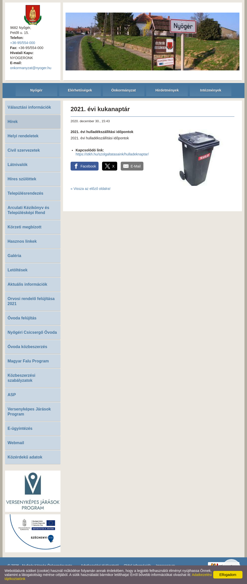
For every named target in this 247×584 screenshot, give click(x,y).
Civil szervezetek (24, 150)
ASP (12, 395)
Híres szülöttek (22, 179)
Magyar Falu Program (28, 361)
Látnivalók (17, 164)
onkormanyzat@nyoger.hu (30, 68)
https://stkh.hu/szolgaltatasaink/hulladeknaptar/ (112, 154)
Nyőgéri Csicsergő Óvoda (32, 332)
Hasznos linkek (22, 241)
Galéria (14, 256)
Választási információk (29, 107)
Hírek (13, 121)
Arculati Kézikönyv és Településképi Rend (28, 210)
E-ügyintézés (20, 428)
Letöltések (17, 270)
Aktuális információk (27, 284)
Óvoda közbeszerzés (27, 347)
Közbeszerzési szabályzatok (21, 378)
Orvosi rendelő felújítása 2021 (31, 301)
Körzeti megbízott (24, 227)
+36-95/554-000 (22, 43)
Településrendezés (25, 193)
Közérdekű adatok (25, 457)
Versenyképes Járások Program (29, 411)
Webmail (16, 443)
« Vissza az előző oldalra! (91, 189)
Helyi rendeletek (23, 136)
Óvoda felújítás (22, 318)
